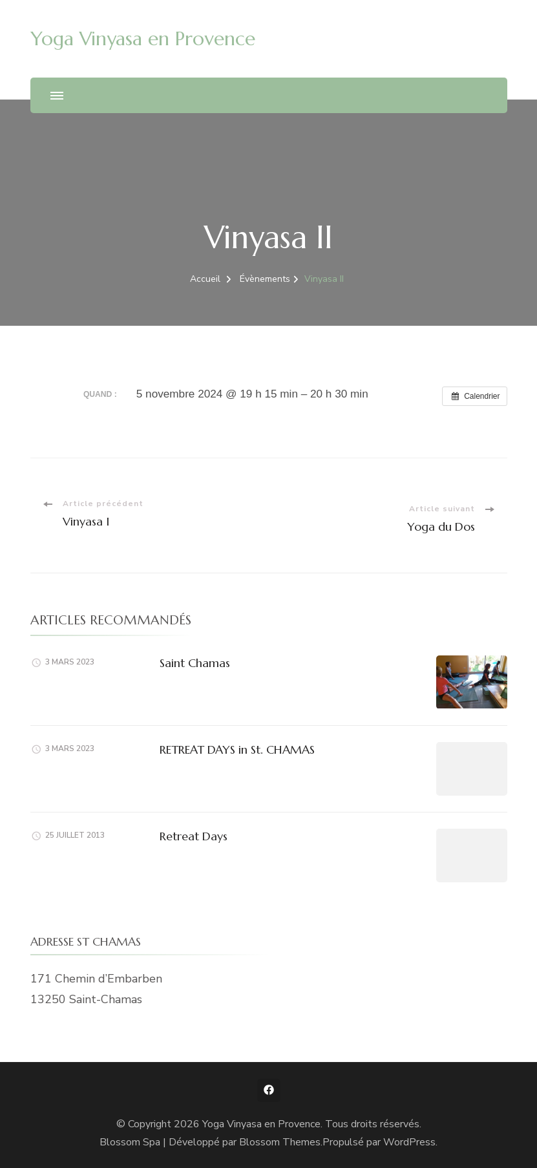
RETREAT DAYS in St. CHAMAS (237, 749)
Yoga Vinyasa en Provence (142, 38)
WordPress (409, 1142)
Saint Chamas (195, 662)
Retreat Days (193, 836)
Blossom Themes (280, 1142)
